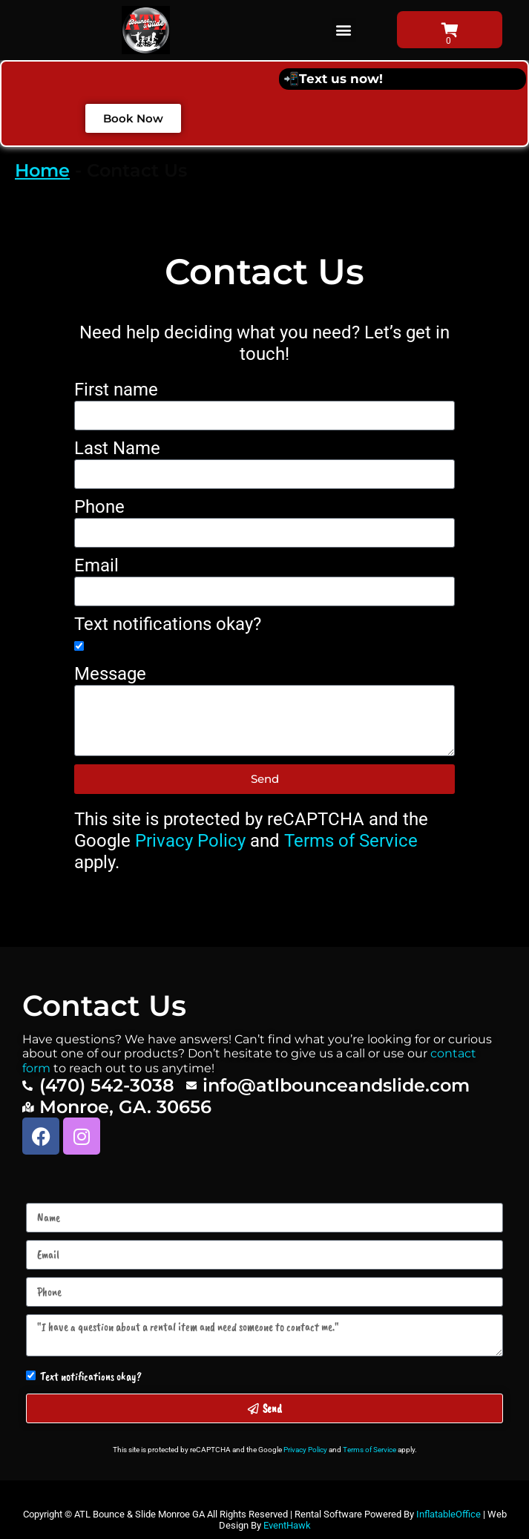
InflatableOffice (448, 1514)
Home (42, 170)
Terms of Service (351, 840)
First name (116, 389)
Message (110, 673)
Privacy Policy (190, 840)
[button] (344, 30)
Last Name (117, 448)
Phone (99, 506)
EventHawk (287, 1525)
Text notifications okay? (167, 624)
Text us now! (341, 78)
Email (96, 565)
